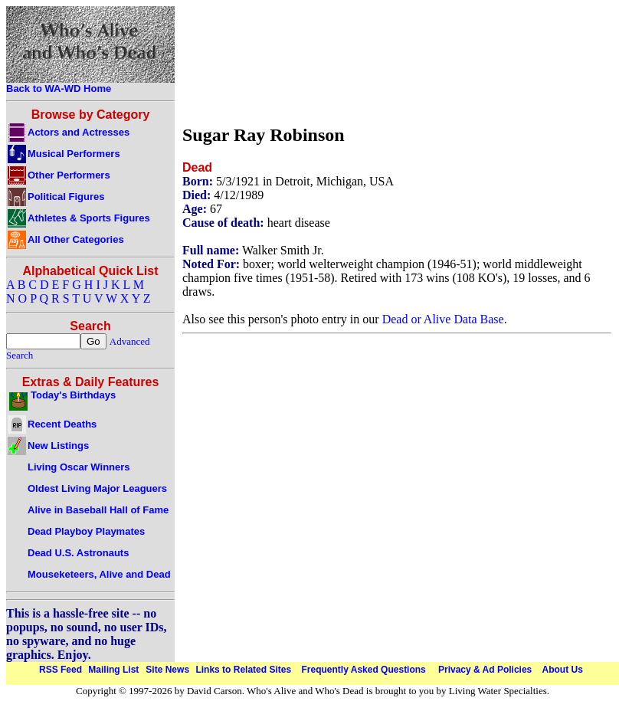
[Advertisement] (234, 62)
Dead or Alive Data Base (443, 319)
